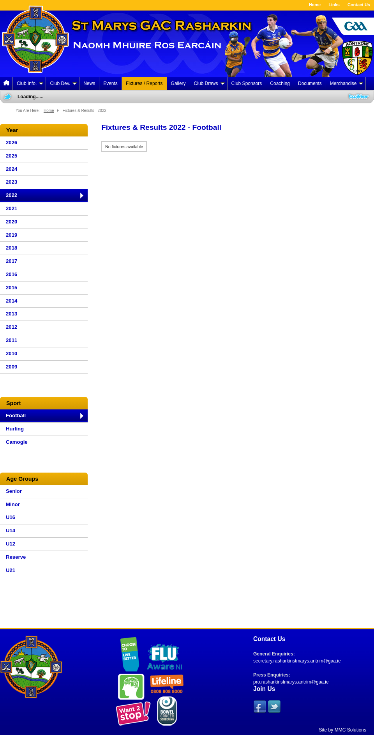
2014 (11, 301)
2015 (11, 287)
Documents (310, 83)
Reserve (16, 557)
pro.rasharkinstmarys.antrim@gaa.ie (291, 682)
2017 (11, 261)
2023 (11, 182)
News (89, 83)
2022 (11, 195)
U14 (10, 530)
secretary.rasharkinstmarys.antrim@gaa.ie (297, 661)
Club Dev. (63, 83)
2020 (11, 222)
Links (334, 4)
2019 (11, 235)
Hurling (15, 429)
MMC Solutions (350, 730)
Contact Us (359, 4)
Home (315, 4)
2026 (11, 142)
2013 (11, 314)
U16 (10, 517)
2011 (11, 340)
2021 (11, 208)
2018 (11, 248)
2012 (11, 327)
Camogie (17, 442)
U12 (10, 544)
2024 (11, 169)
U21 (10, 570)
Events (110, 83)
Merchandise (346, 83)
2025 (11, 156)
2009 (11, 367)
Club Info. (30, 83)
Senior (14, 491)
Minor (13, 504)
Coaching (280, 83)
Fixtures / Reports (144, 83)
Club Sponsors (246, 83)
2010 (11, 353)
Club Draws (209, 83)
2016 (11, 274)
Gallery (178, 83)
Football (16, 415)
